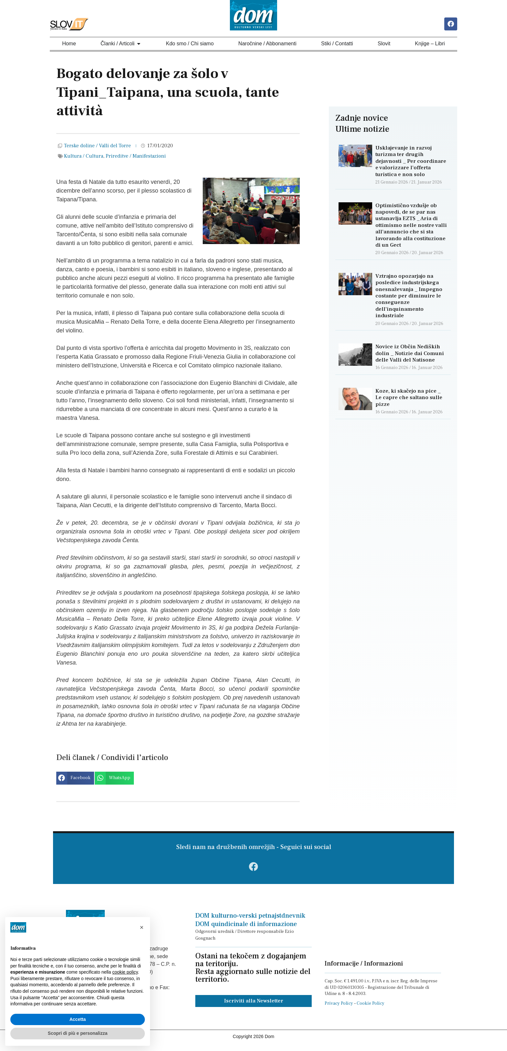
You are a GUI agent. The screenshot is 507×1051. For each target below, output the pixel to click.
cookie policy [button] (125, 972)
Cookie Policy (370, 1008)
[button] (75, 779)
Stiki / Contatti (337, 44)
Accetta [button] (78, 1019)
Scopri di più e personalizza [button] (77, 1033)
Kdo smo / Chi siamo (190, 44)
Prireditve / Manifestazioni (136, 157)
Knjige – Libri (430, 44)
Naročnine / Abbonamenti (267, 44)
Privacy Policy (339, 1008)
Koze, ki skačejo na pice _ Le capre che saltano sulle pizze (408, 398)
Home (69, 44)
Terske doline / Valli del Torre (97, 146)
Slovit (384, 44)
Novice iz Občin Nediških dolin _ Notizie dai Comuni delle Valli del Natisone (409, 354)
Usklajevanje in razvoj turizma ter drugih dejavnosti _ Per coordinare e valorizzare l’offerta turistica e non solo (410, 162)
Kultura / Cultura (83, 157)
